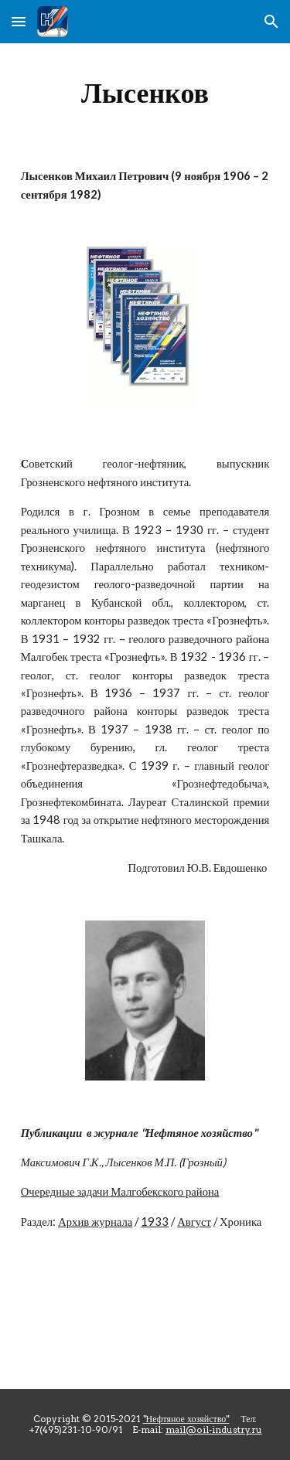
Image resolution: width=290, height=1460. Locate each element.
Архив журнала (95, 1221)
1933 (155, 1221)
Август (194, 1221)
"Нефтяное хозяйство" (186, 1418)
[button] (18, 21)
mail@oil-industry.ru (213, 1429)
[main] (145, 93)
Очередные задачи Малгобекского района (120, 1191)
